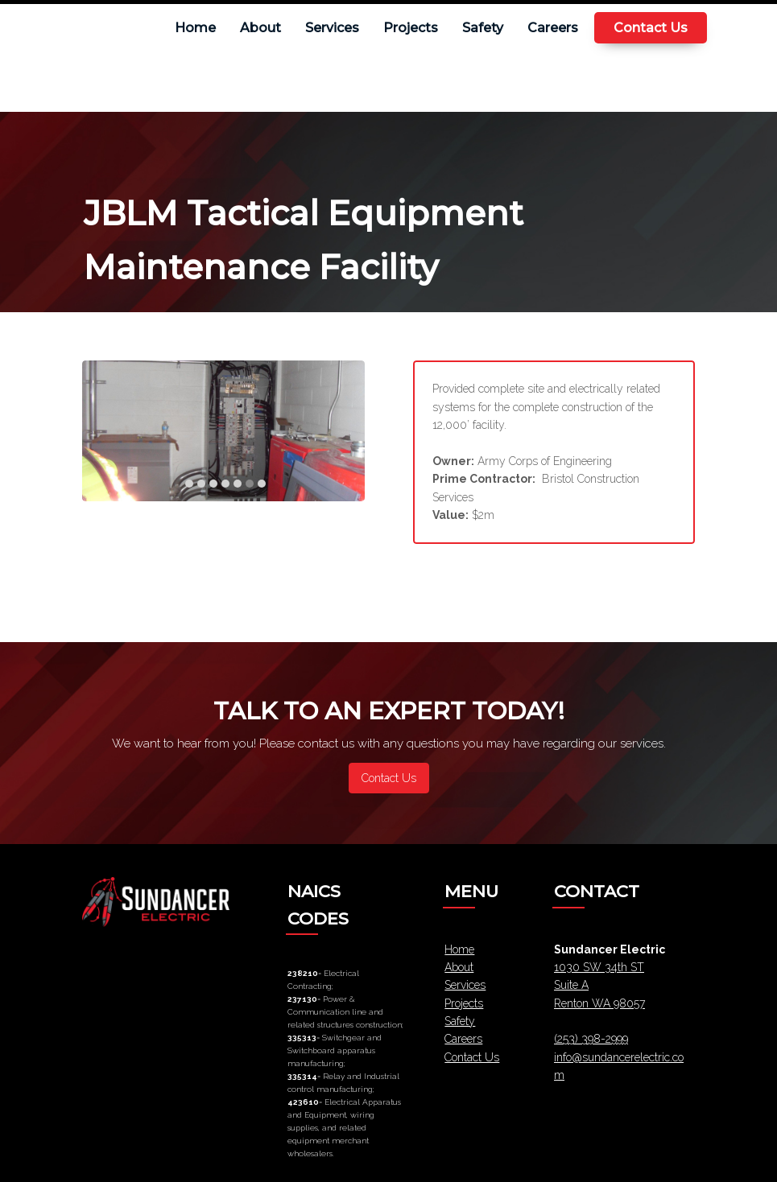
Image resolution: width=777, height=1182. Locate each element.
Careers (463, 978)
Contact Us (471, 996)
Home (459, 889)
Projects (463, 943)
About (458, 906)
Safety (459, 960)
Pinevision (463, 1157)
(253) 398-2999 (591, 978)
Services (465, 924)
